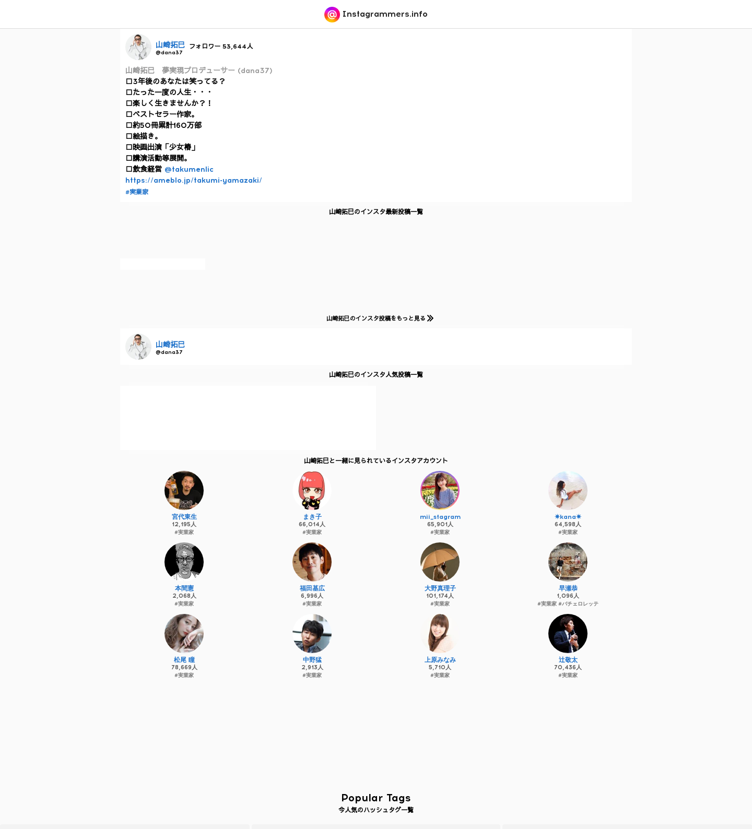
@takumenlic (189, 169)
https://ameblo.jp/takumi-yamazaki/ (193, 180)
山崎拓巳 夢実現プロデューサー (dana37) (199, 70)
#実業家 (136, 192)
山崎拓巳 (170, 45)
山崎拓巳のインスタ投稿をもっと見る (377, 318)
